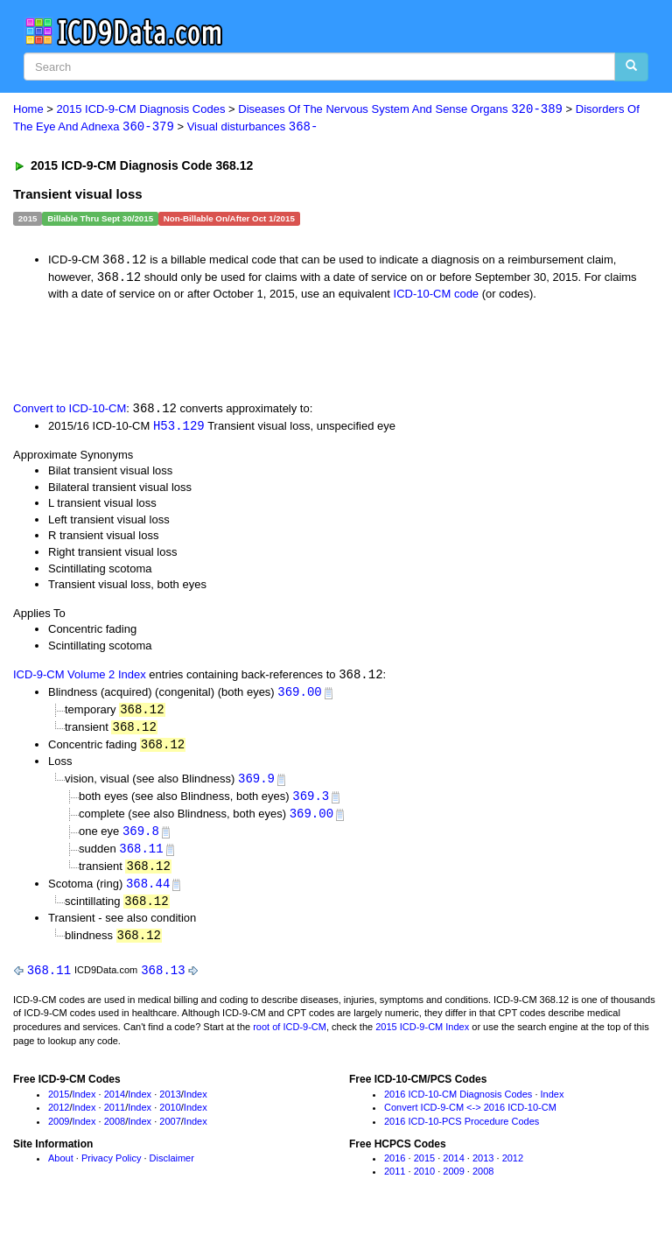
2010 (169, 1117)
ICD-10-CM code (437, 295)
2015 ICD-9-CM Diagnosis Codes (141, 109)
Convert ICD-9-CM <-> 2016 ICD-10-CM (470, 1117)
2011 (114, 1117)
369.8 (140, 838)
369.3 (310, 802)
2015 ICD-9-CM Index (422, 1037)
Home (28, 109)
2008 (114, 1131)
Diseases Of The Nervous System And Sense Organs (400, 109)
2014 (114, 1103)
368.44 (148, 892)
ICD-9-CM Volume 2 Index (79, 678)
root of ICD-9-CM (289, 1037)
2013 (169, 1103)
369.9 (256, 783)
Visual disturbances (252, 127)
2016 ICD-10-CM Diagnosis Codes (458, 1103)
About (61, 1168)
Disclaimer (172, 1168)
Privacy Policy (111, 1168)
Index (84, 1103)
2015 (58, 1103)
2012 (58, 1117)
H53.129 (179, 427)
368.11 (141, 855)
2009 (58, 1131)
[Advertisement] (211, 351)
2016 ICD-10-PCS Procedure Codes (461, 1131)
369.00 (299, 695)
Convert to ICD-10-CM (69, 411)
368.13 (163, 980)
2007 (169, 1131)
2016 (394, 1168)
